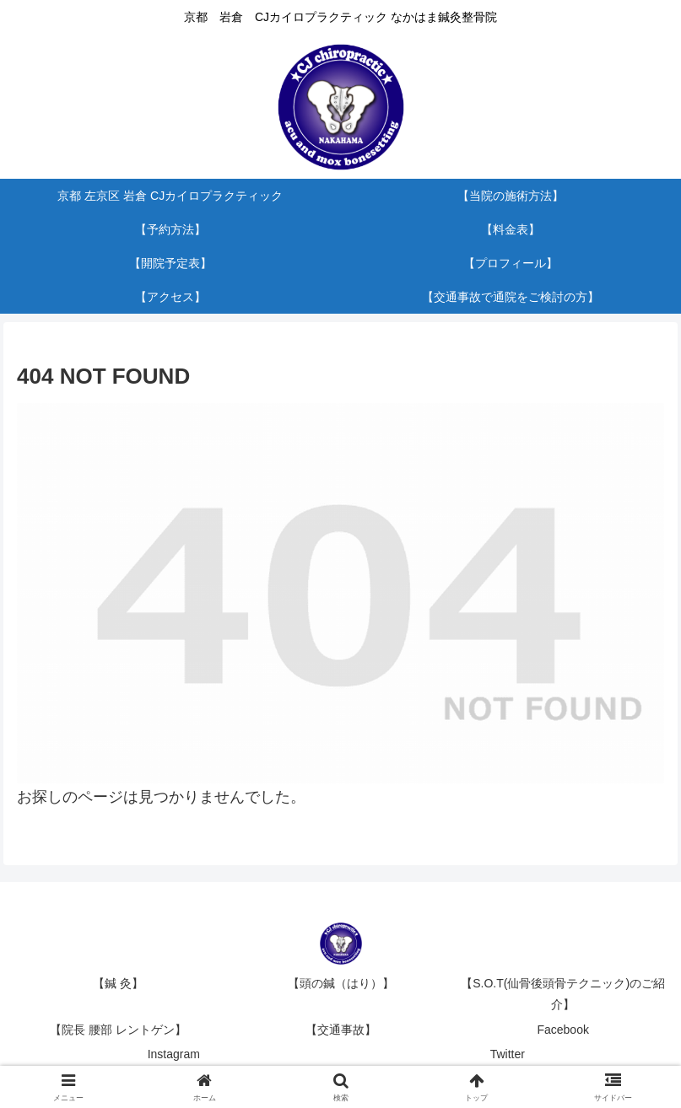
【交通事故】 (340, 1029)
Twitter (507, 1054)
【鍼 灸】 (118, 983)
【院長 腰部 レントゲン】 (118, 1029)
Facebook (562, 1029)
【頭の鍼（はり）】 (341, 983)
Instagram (174, 1054)
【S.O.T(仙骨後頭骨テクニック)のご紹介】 (563, 993)
